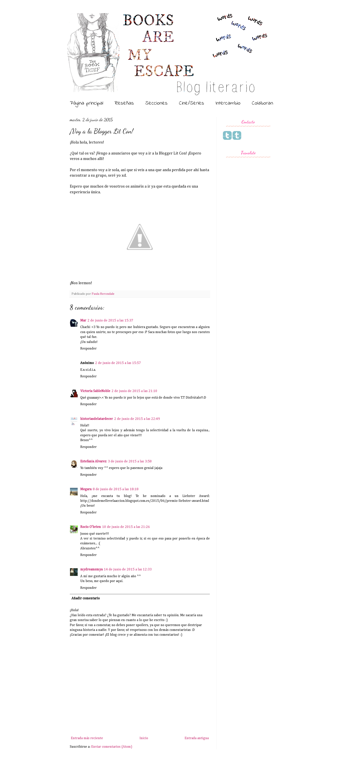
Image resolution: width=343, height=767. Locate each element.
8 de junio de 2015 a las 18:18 (115, 489)
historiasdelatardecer (96, 419)
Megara (85, 489)
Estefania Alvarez (93, 461)
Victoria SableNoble (95, 391)
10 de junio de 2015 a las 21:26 (126, 527)
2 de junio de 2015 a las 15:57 (118, 363)
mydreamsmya (91, 569)
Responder (88, 348)
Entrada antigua (197, 738)
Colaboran (262, 103)
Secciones (156, 103)
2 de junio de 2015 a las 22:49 (137, 419)
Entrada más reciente (87, 738)
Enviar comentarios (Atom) (111, 747)
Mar (83, 320)
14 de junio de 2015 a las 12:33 (128, 569)
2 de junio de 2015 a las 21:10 (134, 391)
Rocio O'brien (90, 527)
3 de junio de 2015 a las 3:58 (130, 461)
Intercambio (227, 103)
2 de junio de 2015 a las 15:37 (110, 320)
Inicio (144, 738)
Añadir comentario (86, 598)
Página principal (86, 103)
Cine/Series (191, 103)
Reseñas (124, 103)
